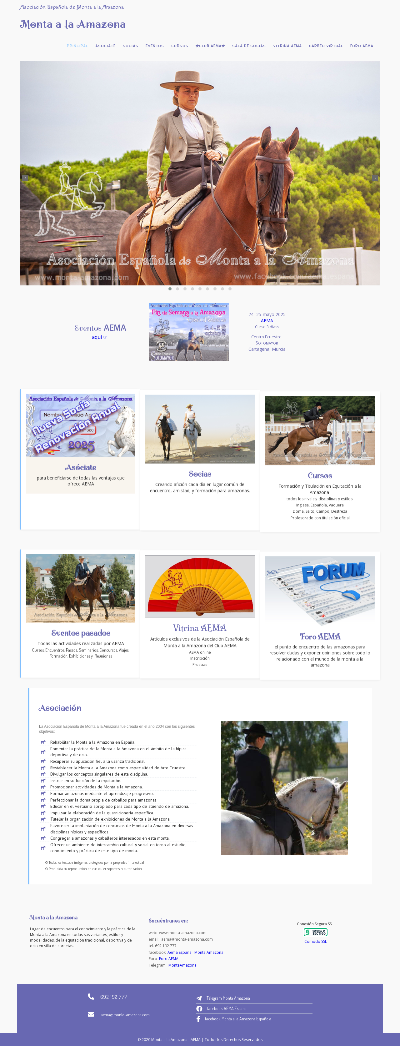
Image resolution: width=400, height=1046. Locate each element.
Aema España (180, 952)
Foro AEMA (168, 958)
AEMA (199, 321)
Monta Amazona (208, 952)
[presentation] (25, 178)
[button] (170, 289)
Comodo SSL (315, 941)
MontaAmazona (182, 965)
